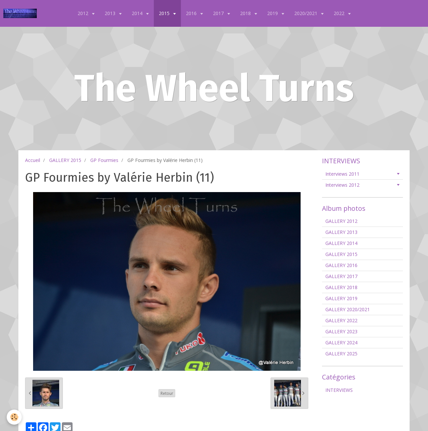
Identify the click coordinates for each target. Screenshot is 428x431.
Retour (166, 393)
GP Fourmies (104, 160)
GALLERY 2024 (341, 342)
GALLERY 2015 (65, 160)
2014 (138, 13)
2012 (84, 13)
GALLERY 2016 (341, 265)
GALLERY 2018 (341, 287)
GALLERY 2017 (341, 276)
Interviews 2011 (342, 174)
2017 (219, 13)
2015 (165, 13)
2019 (273, 13)
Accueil (32, 160)
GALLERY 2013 (341, 232)
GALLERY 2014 (341, 243)
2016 (192, 13)
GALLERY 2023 (341, 331)
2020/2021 (306, 13)
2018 (246, 13)
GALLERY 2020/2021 (347, 309)
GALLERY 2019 (341, 298)
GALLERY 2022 (341, 320)
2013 (111, 13)
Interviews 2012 (342, 185)
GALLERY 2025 (341, 353)
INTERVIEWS (339, 390)
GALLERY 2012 (341, 221)
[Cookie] (14, 417)
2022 (340, 13)
